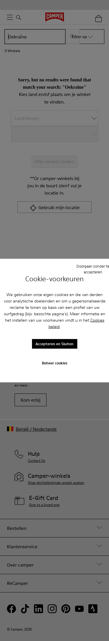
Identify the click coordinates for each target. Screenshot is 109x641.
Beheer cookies (54, 362)
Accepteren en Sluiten (54, 343)
